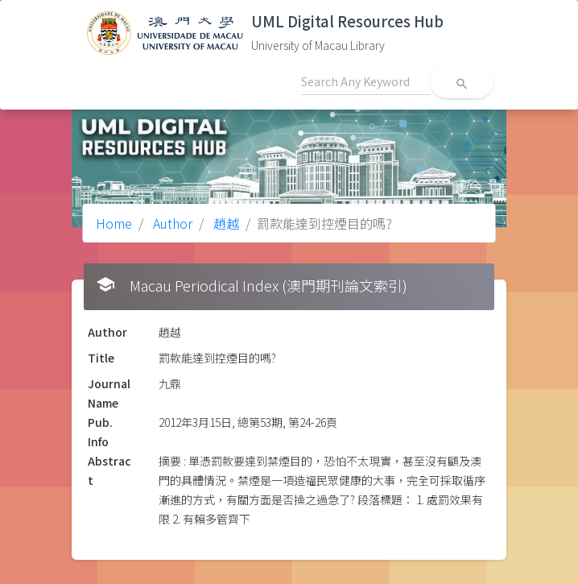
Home (114, 223)
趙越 (224, 223)
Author (171, 223)
